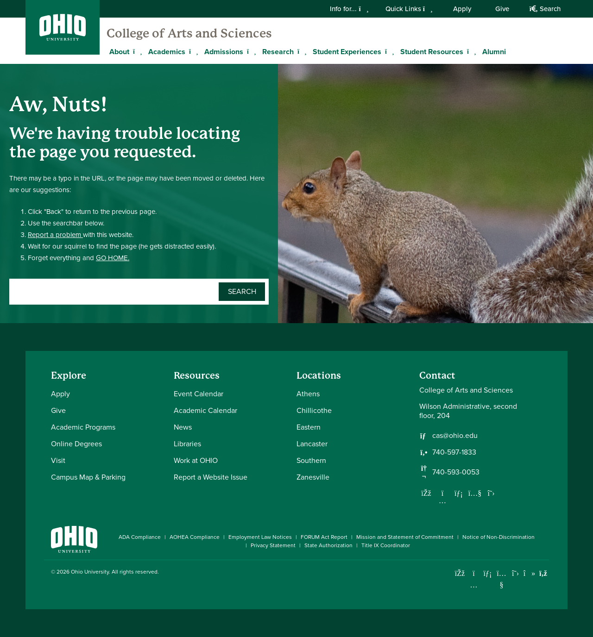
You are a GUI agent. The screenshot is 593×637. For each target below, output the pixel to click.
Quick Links (409, 9)
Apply (462, 9)
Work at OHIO (196, 460)
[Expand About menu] (136, 51)
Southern (311, 460)
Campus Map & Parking (88, 477)
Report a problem (55, 235)
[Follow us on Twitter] (491, 493)
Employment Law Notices (260, 537)
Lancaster (312, 443)
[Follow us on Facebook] (426, 493)
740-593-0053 (455, 472)
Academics (166, 51)
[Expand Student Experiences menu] (388, 51)
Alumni (494, 51)
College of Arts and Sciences (189, 33)
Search (545, 9)
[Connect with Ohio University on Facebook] (460, 573)
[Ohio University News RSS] (543, 573)
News (183, 427)
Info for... (349, 9)
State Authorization (328, 545)
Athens (308, 393)
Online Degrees (76, 443)
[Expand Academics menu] (192, 51)
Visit (58, 460)
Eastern (308, 427)
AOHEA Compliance (195, 537)
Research (278, 51)
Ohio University (90, 572)
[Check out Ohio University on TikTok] (529, 573)
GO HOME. (112, 258)
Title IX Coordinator (385, 545)
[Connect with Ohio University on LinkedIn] (487, 573)
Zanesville (312, 477)
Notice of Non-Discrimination (498, 537)
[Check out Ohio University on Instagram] (473, 585)
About (119, 51)
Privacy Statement (273, 545)
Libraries (187, 443)
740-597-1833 (454, 452)
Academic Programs (83, 427)
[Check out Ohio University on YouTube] (501, 579)
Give (502, 9)
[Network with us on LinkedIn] (459, 493)
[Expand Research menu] (301, 51)
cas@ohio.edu (455, 435)
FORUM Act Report (324, 537)
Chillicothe (314, 410)
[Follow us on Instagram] (442, 500)
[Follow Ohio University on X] (515, 573)
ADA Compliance (140, 537)
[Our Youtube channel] (475, 493)
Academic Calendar (205, 410)
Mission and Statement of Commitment (405, 537)
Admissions (223, 51)
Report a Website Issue (210, 477)
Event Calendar (198, 393)
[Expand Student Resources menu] (470, 51)
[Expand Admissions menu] (250, 51)
